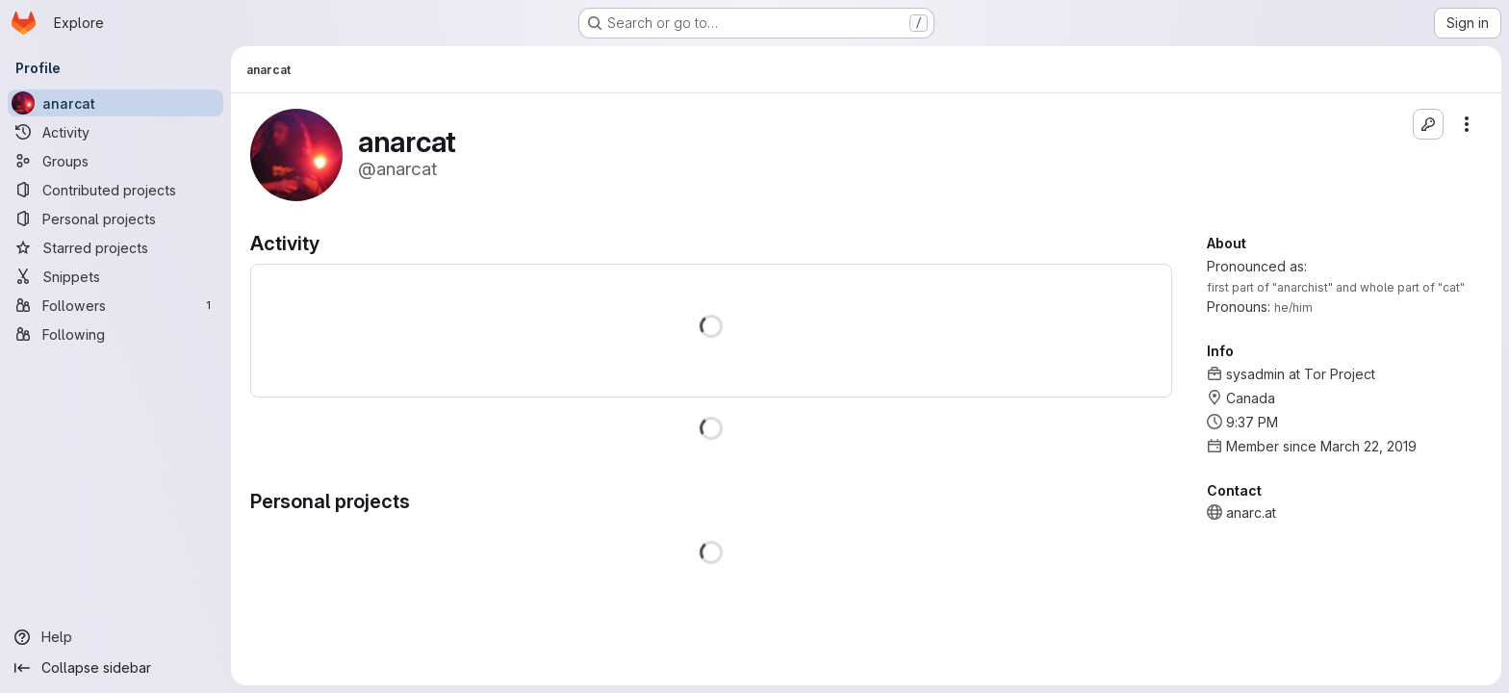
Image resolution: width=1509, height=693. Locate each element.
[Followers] (115, 305)
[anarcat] (115, 103)
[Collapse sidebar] (115, 667)
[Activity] (115, 131)
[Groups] (115, 160)
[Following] (115, 334)
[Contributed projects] (115, 189)
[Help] (115, 637)
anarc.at (1251, 512)
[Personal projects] (115, 218)
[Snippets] (115, 276)
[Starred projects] (115, 247)
